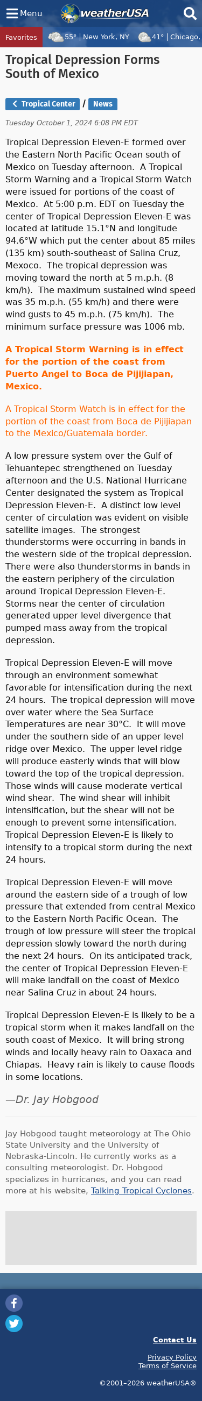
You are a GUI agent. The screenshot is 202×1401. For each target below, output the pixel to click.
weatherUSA (105, 13)
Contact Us (175, 1339)
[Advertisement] (101, 1238)
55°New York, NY (88, 36)
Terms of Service (167, 1365)
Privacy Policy (172, 1357)
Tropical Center (42, 104)
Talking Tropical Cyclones (141, 1190)
